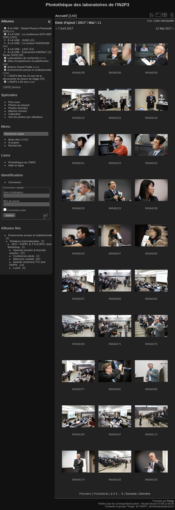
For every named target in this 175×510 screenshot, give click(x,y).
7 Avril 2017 (65, 28)
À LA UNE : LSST (18, 49)
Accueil (61, 16)
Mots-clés (14, 139)
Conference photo (24, 255)
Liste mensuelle (164, 20)
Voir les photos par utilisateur (25, 116)
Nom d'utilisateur (13, 192)
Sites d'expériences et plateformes (28, 60)
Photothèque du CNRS (22, 162)
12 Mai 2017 (164, 28)
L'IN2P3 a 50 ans (18, 81)
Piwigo (170, 500)
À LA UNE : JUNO (19, 40)
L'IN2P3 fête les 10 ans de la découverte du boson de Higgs (22, 77)
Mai (92, 22)
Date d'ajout (65, 22)
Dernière (144, 493)
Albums (7, 21)
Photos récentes (18, 107)
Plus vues (14, 101)
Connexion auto (14, 210)
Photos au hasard (18, 104)
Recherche (14, 145)
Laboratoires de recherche (23, 57)
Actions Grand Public (20, 66)
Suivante (131, 493)
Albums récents (17, 110)
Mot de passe (11, 200)
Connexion (14, 182)
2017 (82, 22)
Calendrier (14, 113)
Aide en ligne (16, 165)
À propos (13, 142)
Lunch (17, 267)
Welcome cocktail (23, 258)
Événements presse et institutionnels (29, 69)
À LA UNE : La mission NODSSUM (28, 43)
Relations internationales (24, 241)
